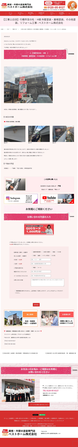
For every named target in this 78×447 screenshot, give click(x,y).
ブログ (51, 13)
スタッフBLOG (69, 418)
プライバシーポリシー (49, 420)
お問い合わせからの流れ (21, 418)
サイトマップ (60, 420)
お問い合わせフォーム (36, 420)
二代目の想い (33, 418)
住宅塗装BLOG (25, 420)
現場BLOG (17, 420)
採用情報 (40, 418)
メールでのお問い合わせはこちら (39, 404)
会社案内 (11, 418)
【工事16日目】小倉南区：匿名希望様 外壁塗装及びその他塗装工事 (20, 353)
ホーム (10, 13)
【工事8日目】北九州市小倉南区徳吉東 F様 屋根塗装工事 (60, 353)
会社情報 (61, 13)
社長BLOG (61, 418)
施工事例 (30, 13)
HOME (2, 29)
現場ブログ (15, 29)
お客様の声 (41, 13)
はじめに (20, 13)
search (70, 14)
